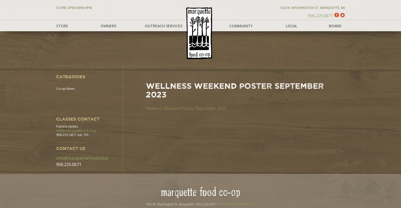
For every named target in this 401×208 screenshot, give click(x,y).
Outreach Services (163, 25)
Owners (108, 25)
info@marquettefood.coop (76, 130)
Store (62, 25)
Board (335, 25)
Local (291, 25)
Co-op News (65, 88)
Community (241, 25)
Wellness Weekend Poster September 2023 (186, 108)
